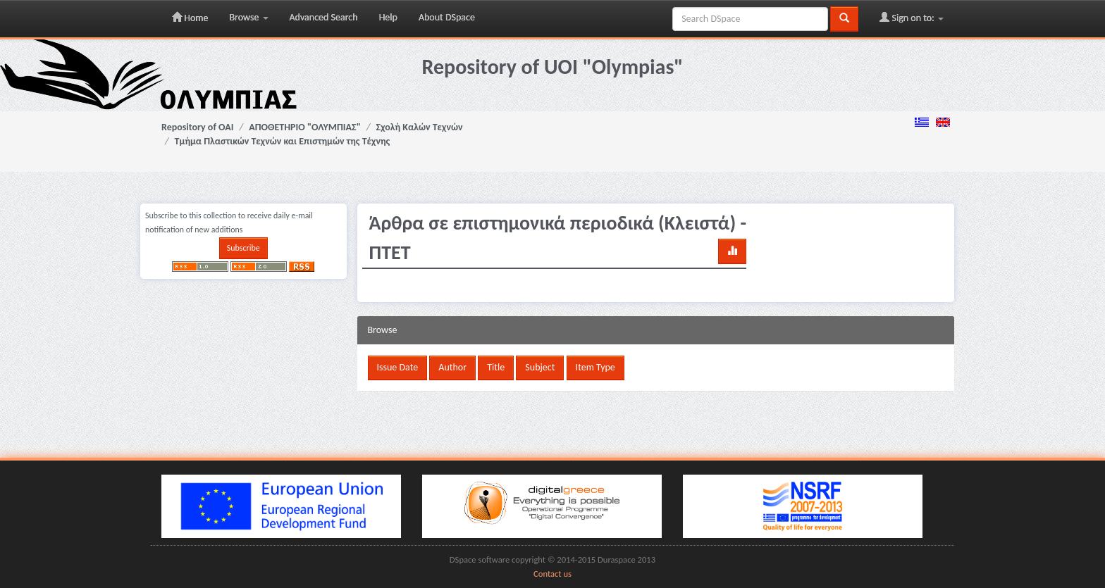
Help (388, 17)
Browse (248, 17)
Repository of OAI (197, 127)
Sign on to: (911, 17)
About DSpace (447, 17)
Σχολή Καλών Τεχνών (419, 127)
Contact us (552, 573)
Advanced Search (324, 17)
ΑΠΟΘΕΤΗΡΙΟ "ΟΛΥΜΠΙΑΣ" (305, 127)
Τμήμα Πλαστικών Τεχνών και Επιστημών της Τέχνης (282, 141)
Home (190, 17)
